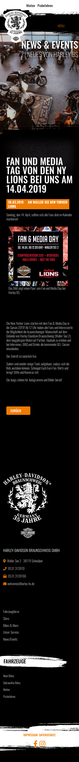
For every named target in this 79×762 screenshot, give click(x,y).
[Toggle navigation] (70, 26)
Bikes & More (10, 625)
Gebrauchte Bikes (11, 683)
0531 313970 (13, 568)
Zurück (15, 410)
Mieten (30, 5)
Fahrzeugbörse (11, 611)
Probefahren (45, 5)
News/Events (10, 639)
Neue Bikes (8, 676)
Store (6, 618)
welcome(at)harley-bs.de (18, 583)
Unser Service (11, 632)
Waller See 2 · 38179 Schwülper (23, 560)
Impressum (30, 735)
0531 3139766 (14, 576)
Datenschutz (47, 735)
